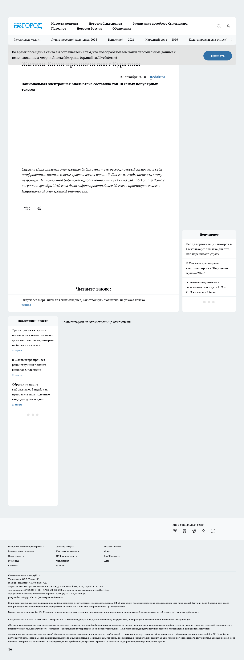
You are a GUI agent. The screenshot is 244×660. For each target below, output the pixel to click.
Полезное (58, 28)
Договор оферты (65, 546)
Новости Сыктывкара (105, 23)
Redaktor (157, 77)
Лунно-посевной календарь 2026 (74, 39)
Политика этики (112, 546)
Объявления (121, 28)
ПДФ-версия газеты (66, 556)
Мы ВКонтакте (112, 556)
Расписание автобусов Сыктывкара (160, 23)
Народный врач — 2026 (161, 39)
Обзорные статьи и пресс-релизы (26, 546)
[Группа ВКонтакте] (175, 531)
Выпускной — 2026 (121, 39)
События (13, 565)
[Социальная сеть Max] (213, 531)
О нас (107, 551)
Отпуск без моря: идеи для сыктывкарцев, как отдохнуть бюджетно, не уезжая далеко (93, 302)
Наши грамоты (16, 556)
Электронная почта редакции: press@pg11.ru (84, 589)
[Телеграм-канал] (194, 531)
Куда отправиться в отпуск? (208, 39)
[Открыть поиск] (218, 26)
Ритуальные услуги (27, 39)
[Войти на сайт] (228, 26)
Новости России (89, 28)
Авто (106, 560)
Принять (218, 56)
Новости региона (64, 23)
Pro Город (13, 560)
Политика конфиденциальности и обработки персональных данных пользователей (164, 628)
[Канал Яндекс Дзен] (203, 531)
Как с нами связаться (67, 551)
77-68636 (39, 619)
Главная (60, 565)
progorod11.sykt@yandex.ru (22, 597)
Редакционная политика (21, 551)
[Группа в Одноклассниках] (184, 531)
